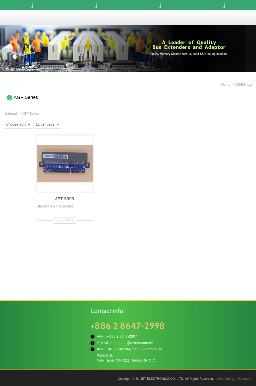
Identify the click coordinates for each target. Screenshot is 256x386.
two (65, 124)
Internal (11, 113)
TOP (246, 360)
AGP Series (30, 113)
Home (225, 84)
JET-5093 (65, 177)
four (72, 124)
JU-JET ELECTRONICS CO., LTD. (128, 17)
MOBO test (244, 84)
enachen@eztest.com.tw (132, 343)
